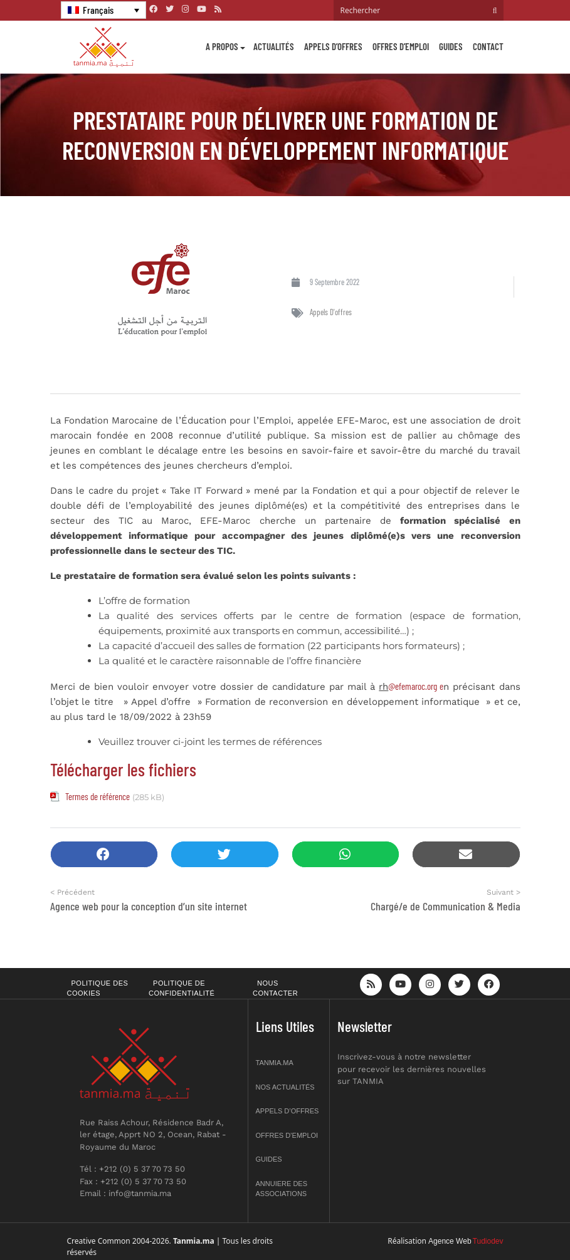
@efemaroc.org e (415, 686)
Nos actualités (285, 1087)
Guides (451, 46)
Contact (488, 46)
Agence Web (450, 1241)
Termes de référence (97, 796)
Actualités (273, 46)
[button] (104, 854)
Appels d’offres (333, 46)
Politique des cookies (98, 988)
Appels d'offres (331, 312)
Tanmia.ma (274, 1062)
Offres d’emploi (400, 46)
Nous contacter (275, 988)
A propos (222, 46)
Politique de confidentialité (181, 988)
